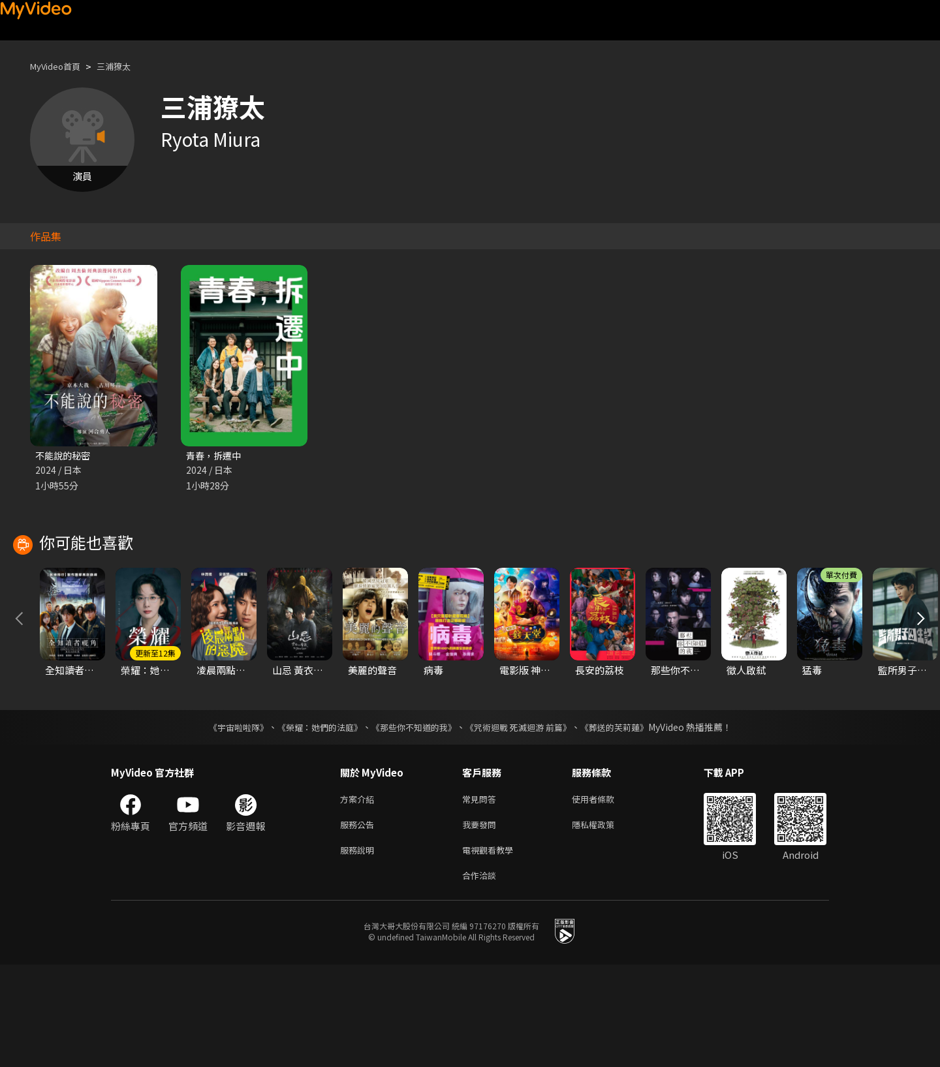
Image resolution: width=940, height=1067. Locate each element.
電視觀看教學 (491, 949)
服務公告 (359, 922)
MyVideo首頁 (59, 66)
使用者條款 (604, 894)
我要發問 (481, 922)
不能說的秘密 (64, 456)
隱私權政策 (604, 922)
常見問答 (481, 894)
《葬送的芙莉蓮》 (626, 821)
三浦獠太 (125, 66)
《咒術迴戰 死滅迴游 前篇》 (524, 821)
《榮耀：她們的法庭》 (312, 821)
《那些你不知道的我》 (412, 821)
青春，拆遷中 (215, 456)
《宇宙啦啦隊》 (225, 821)
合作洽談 (481, 976)
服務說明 (359, 949)
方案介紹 (359, 894)
